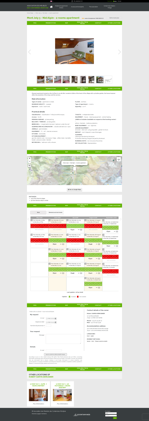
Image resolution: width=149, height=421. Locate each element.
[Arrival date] (51, 318)
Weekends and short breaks (55, 212)
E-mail (42, 350)
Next (119, 52)
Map (66, 23)
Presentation (51, 23)
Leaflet (109, 184)
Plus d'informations (38, 404)
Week (38, 212)
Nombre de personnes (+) (37, 326)
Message (42, 335)
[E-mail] (54, 350)
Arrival (42, 318)
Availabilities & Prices (82, 22)
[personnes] (48, 326)
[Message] (63, 339)
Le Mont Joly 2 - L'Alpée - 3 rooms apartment (38, 385)
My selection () (78, 1)
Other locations (114, 23)
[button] (74, 168)
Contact (98, 23)
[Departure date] (51, 322)
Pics (34, 23)
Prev (29, 52)
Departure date (40, 322)
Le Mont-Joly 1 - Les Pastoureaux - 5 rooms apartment (62, 385)
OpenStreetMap (118, 184)
